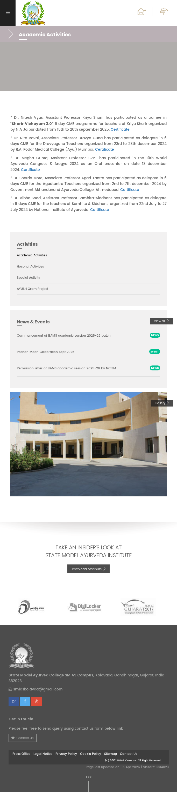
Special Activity (30, 278)
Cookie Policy (90, 754)
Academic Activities (34, 255)
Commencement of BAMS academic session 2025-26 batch (68, 335)
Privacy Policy (66, 754)
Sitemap (110, 754)
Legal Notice (42, 754)
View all (161, 321)
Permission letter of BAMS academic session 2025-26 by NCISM (70, 368)
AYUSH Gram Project (34, 289)
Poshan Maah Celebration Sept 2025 (48, 352)
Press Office (21, 754)
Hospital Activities (32, 266)
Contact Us (128, 754)
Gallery (162, 403)
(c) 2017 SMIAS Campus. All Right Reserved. (133, 760)
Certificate (120, 129)
